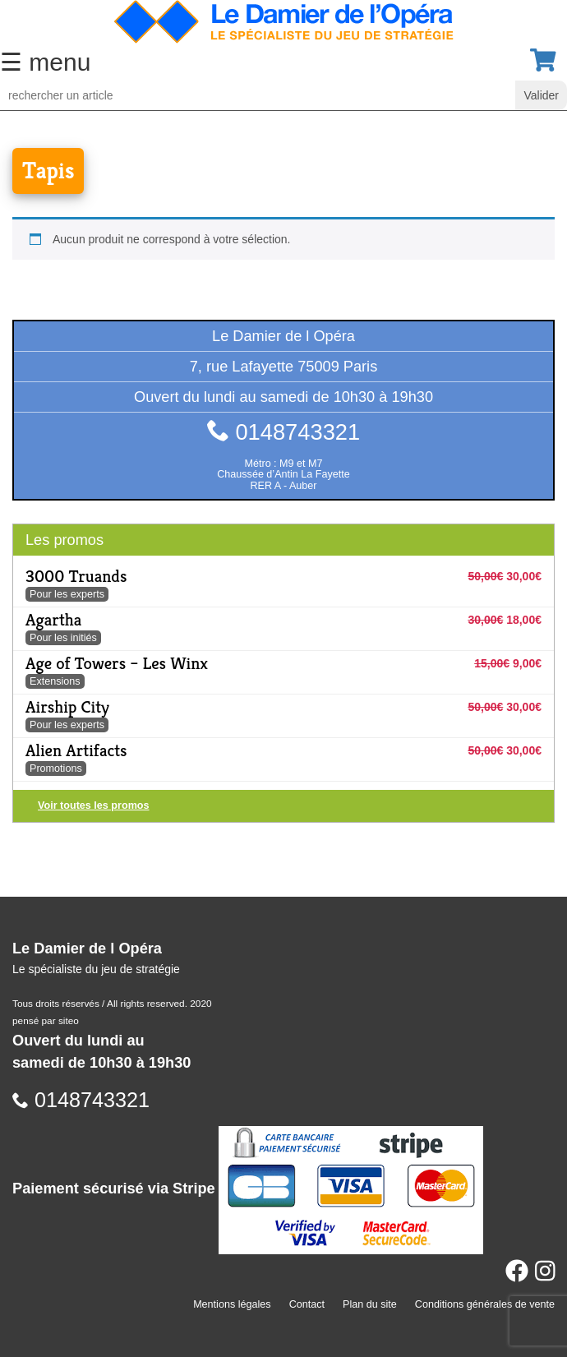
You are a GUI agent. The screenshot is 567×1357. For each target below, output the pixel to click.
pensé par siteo (45, 1021)
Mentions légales (232, 1304)
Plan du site (370, 1304)
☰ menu (45, 62)
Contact (307, 1304)
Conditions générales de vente (485, 1304)
